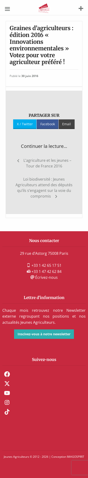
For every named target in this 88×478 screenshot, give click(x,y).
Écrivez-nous (44, 277)
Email (66, 124)
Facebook (47, 124)
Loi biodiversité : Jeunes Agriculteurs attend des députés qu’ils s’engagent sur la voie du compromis (44, 188)
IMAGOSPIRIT (75, 457)
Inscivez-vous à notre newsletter (44, 334)
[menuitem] (44, 374)
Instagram (7, 402)
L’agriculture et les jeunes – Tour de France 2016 (47, 163)
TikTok (7, 412)
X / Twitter (25, 124)
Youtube (7, 393)
